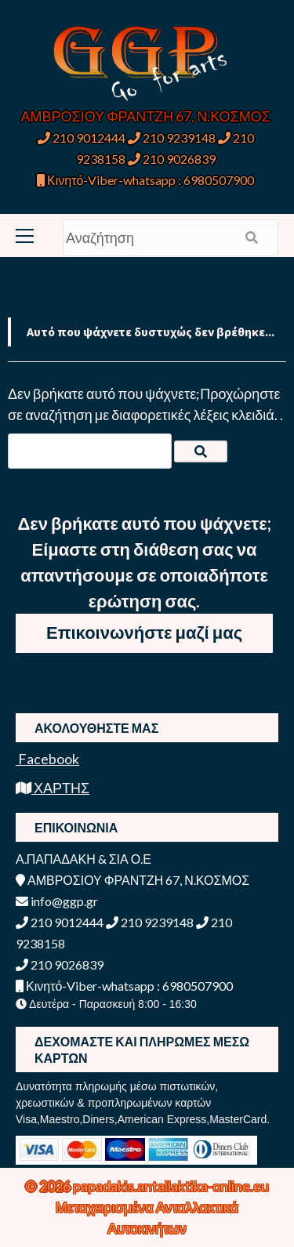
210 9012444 (81, 137)
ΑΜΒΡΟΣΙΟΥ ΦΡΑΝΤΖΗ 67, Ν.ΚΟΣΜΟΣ (145, 116)
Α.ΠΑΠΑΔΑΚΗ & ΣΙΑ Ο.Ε (83, 858)
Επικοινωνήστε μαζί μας (144, 632)
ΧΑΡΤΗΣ (52, 787)
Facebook (47, 758)
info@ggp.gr (57, 901)
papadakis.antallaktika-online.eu (171, 1185)
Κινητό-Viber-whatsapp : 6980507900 (145, 179)
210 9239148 (172, 137)
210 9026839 (172, 158)
